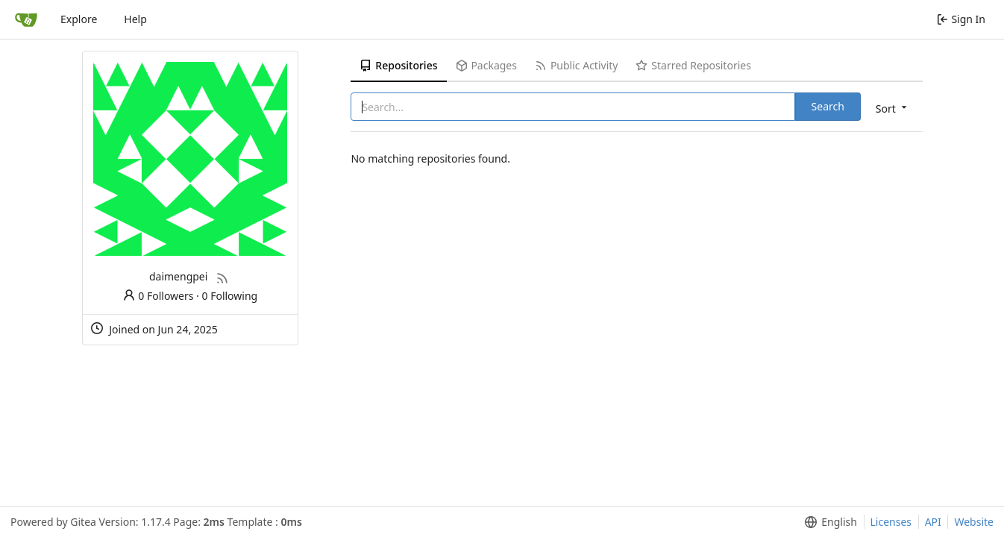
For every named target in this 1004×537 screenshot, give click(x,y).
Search (828, 106)
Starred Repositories (693, 65)
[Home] (26, 19)
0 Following (230, 296)
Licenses (891, 522)
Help (135, 19)
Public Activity (576, 65)
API (933, 522)
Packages (486, 65)
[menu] (892, 107)
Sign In (961, 19)
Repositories (398, 65)
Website (974, 522)
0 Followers (158, 296)
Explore (78, 19)
